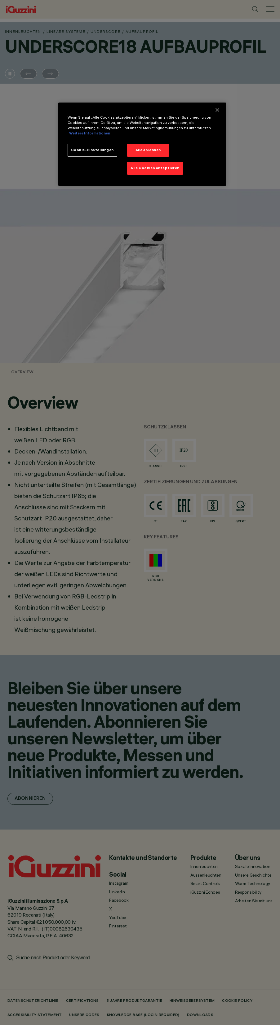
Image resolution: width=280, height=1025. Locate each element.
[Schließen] (217, 110)
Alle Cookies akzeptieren (155, 168)
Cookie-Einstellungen (92, 150)
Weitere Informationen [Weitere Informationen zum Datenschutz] (89, 133)
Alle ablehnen (148, 150)
